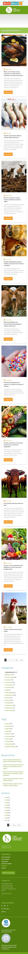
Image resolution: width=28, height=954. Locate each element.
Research (4, 866)
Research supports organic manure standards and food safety (12, 199)
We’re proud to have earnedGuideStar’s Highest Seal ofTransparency (9, 947)
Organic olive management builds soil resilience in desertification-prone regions (13, 766)
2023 (6, 805)
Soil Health (8, 702)
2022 (6, 807)
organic (7, 728)
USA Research (9, 708)
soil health (8, 741)
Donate (7, 3)
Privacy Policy (5, 908)
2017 (6, 820)
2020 (6, 812)
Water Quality (9, 710)
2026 (6, 797)
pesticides (8, 726)
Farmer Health (9, 685)
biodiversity (8, 733)
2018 (6, 818)
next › (17, 660)
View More (8, 92)
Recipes (3, 868)
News (5, 1)
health (7, 731)
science (7, 723)
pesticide (7, 739)
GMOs (7, 690)
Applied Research (10, 672)
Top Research (9, 705)
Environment (8, 682)
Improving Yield (9, 695)
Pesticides (8, 700)
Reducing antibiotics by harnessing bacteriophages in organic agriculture (13, 324)
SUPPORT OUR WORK (8, 872)
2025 (6, 800)
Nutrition (7, 697)
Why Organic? (5, 857)
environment (8, 736)
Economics (8, 679)
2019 (6, 815)
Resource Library (6, 863)
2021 (6, 810)
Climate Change (9, 677)
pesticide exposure (10, 746)
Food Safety (8, 687)
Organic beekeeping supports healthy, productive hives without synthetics (14, 263)
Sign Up (15, 3)
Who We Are (5, 859)
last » (21, 660)
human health (9, 744)
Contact (22, 1)
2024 (6, 802)
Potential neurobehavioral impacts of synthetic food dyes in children (14, 384)
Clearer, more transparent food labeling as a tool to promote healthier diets (13, 567)
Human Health (9, 692)
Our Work (4, 861)
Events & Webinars (13, 1)
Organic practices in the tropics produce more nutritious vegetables (13, 444)
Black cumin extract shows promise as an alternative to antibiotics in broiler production (13, 73)
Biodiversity (8, 674)
